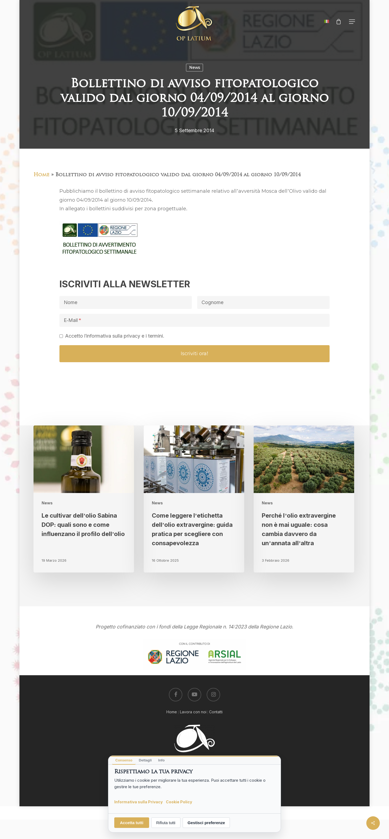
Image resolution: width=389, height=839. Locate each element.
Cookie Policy (179, 801)
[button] (352, 22)
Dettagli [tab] (145, 760)
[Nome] (125, 302)
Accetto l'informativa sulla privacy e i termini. (114, 336)
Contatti (216, 712)
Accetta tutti (131, 822)
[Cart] (338, 22)
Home (41, 175)
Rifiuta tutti (165, 822)
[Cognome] (263, 302)
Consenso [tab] (123, 760)
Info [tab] (161, 760)
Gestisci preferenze (206, 822)
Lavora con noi (193, 712)
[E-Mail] (194, 320)
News (194, 67)
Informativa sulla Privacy (138, 801)
